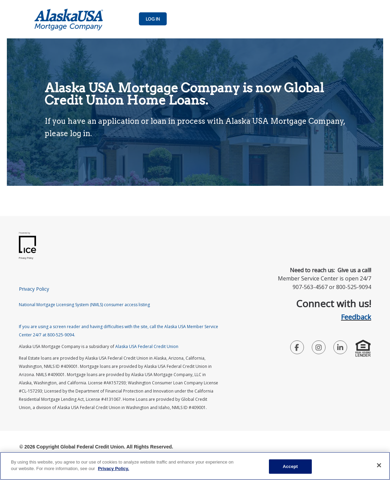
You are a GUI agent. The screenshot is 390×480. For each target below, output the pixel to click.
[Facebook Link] (297, 348)
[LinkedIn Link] (340, 348)
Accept (290, 466)
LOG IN (153, 19)
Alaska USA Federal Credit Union (146, 346)
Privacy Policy (34, 289)
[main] (195, 466)
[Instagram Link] (319, 348)
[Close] (379, 465)
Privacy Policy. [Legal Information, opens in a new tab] (113, 468)
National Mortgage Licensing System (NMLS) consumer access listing (84, 305)
